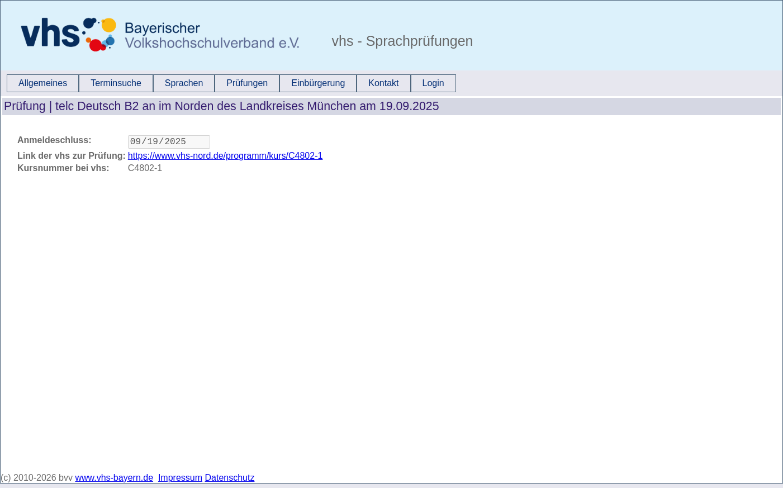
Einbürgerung (318, 83)
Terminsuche (116, 83)
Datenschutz (230, 477)
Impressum (180, 477)
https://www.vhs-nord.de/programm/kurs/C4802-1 (225, 158)
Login (433, 83)
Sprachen (184, 83)
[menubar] (231, 83)
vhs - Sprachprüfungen (400, 41)
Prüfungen (247, 83)
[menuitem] (43, 83)
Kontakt (383, 83)
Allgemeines (42, 83)
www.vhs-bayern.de (114, 477)
